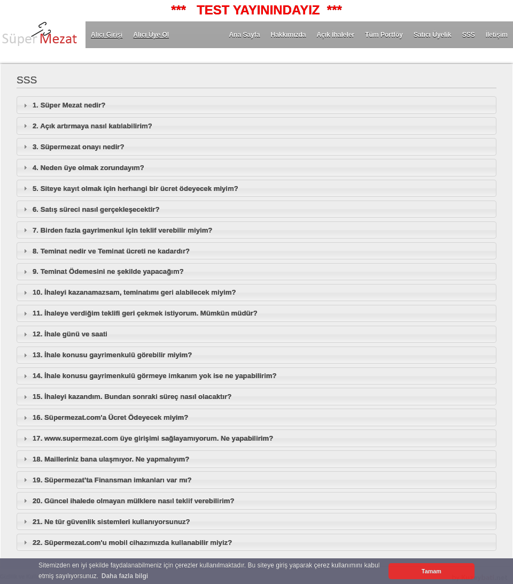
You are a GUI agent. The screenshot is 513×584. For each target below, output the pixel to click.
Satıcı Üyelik (433, 35)
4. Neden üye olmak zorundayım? (88, 168)
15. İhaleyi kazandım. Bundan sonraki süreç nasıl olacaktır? (132, 397)
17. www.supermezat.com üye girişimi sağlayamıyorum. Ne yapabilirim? (153, 438)
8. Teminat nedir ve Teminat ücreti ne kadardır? (111, 251)
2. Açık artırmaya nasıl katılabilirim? (92, 126)
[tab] (256, 104)
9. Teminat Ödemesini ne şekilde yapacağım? (108, 271)
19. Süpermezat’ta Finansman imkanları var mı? (112, 480)
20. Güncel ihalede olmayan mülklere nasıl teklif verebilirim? (133, 501)
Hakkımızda (288, 35)
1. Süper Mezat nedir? (69, 105)
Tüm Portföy (384, 35)
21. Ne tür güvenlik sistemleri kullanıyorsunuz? (111, 522)
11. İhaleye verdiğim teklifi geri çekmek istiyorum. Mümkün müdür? (145, 313)
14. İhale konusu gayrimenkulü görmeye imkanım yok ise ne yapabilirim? (155, 376)
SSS (468, 35)
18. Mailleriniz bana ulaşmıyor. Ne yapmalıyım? (111, 459)
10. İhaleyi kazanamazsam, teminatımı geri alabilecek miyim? (134, 292)
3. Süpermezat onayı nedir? (78, 147)
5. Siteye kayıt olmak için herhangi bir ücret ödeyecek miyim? (135, 189)
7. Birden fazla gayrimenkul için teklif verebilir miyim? (122, 230)
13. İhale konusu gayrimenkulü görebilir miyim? (112, 355)
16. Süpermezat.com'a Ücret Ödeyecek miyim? (110, 417)
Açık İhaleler (336, 35)
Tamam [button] (431, 571)
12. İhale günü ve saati (70, 334)
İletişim (497, 35)
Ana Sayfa (244, 35)
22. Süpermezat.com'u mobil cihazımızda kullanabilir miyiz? (132, 543)
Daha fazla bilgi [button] (125, 576)
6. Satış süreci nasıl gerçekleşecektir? (96, 209)
